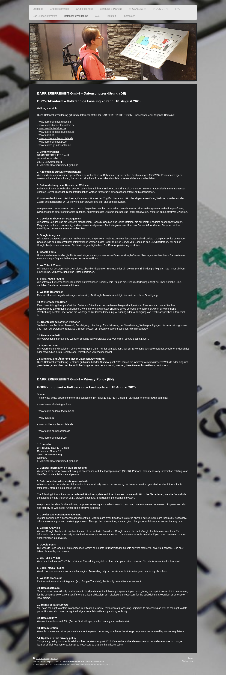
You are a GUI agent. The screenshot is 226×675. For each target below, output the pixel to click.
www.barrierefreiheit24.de (53, 141)
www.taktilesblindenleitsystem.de (57, 125)
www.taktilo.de (46, 135)
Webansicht (187, 661)
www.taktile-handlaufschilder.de (56, 138)
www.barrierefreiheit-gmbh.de (55, 121)
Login (190, 658)
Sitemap (54, 658)
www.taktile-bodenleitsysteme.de (57, 131)
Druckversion (41, 658)
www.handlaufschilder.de (52, 128)
